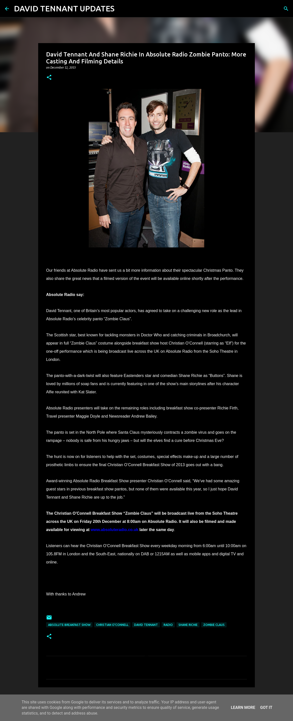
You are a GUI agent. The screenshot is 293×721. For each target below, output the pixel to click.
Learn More (243, 707)
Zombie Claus (214, 624)
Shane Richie (188, 624)
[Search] (121, 9)
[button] (49, 77)
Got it (266, 707)
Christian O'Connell (112, 624)
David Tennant (146, 624)
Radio (168, 624)
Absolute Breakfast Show (69, 624)
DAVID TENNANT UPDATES (64, 8)
